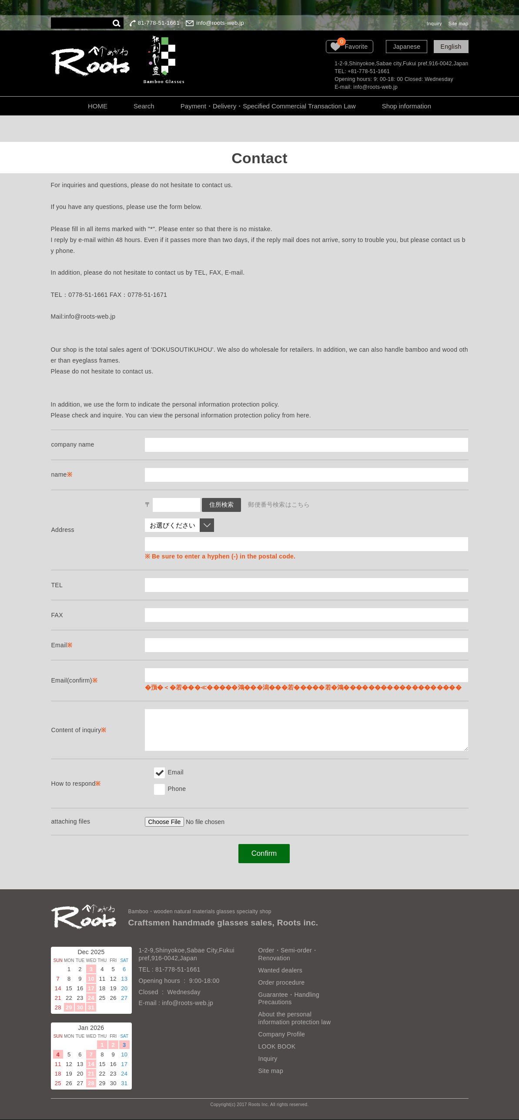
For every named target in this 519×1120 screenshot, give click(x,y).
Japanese (406, 46)
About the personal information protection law (294, 1019)
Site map (459, 23)
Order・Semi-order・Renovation (288, 954)
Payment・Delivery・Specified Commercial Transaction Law (268, 106)
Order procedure (281, 982)
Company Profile (281, 1034)
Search (144, 106)
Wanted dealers (280, 970)
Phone (170, 788)
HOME (97, 106)
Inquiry (434, 23)
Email (169, 772)
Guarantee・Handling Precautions (288, 999)
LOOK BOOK (277, 1046)
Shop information (406, 106)
